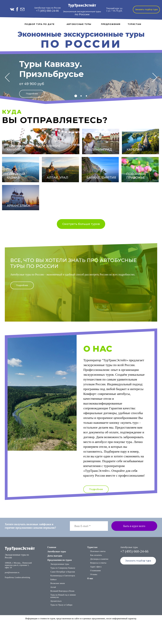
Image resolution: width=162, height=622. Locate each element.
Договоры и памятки (99, 559)
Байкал (53, 579)
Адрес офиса (95, 567)
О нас (90, 578)
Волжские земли (57, 583)
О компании (95, 570)
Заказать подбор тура (146, 9)
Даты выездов (54, 555)
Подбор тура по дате (40, 24)
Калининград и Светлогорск (62, 575)
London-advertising (22, 577)
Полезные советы (97, 551)
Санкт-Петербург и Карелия (62, 572)
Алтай (53, 587)
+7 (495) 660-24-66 (47, 10)
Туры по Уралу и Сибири (61, 605)
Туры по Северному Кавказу (62, 568)
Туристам (134, 24)
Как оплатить (96, 555)
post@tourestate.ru (12, 572)
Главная (51, 547)
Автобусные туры (79, 24)
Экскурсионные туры (59, 564)
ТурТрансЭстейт (82, 6)
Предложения (110, 24)
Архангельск (56, 601)
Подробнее (32, 93)
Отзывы (93, 574)
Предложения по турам (59, 560)
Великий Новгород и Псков (62, 591)
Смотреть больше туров (81, 224)
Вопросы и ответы (98, 563)
